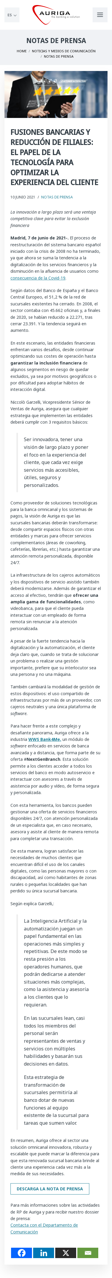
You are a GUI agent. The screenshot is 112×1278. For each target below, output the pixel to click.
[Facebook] (21, 1253)
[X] (65, 1253)
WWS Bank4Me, (44, 739)
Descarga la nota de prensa (50, 1189)
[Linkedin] (43, 1253)
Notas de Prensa (57, 197)
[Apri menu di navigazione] (100, 14)
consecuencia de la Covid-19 (37, 278)
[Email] (87, 1253)
